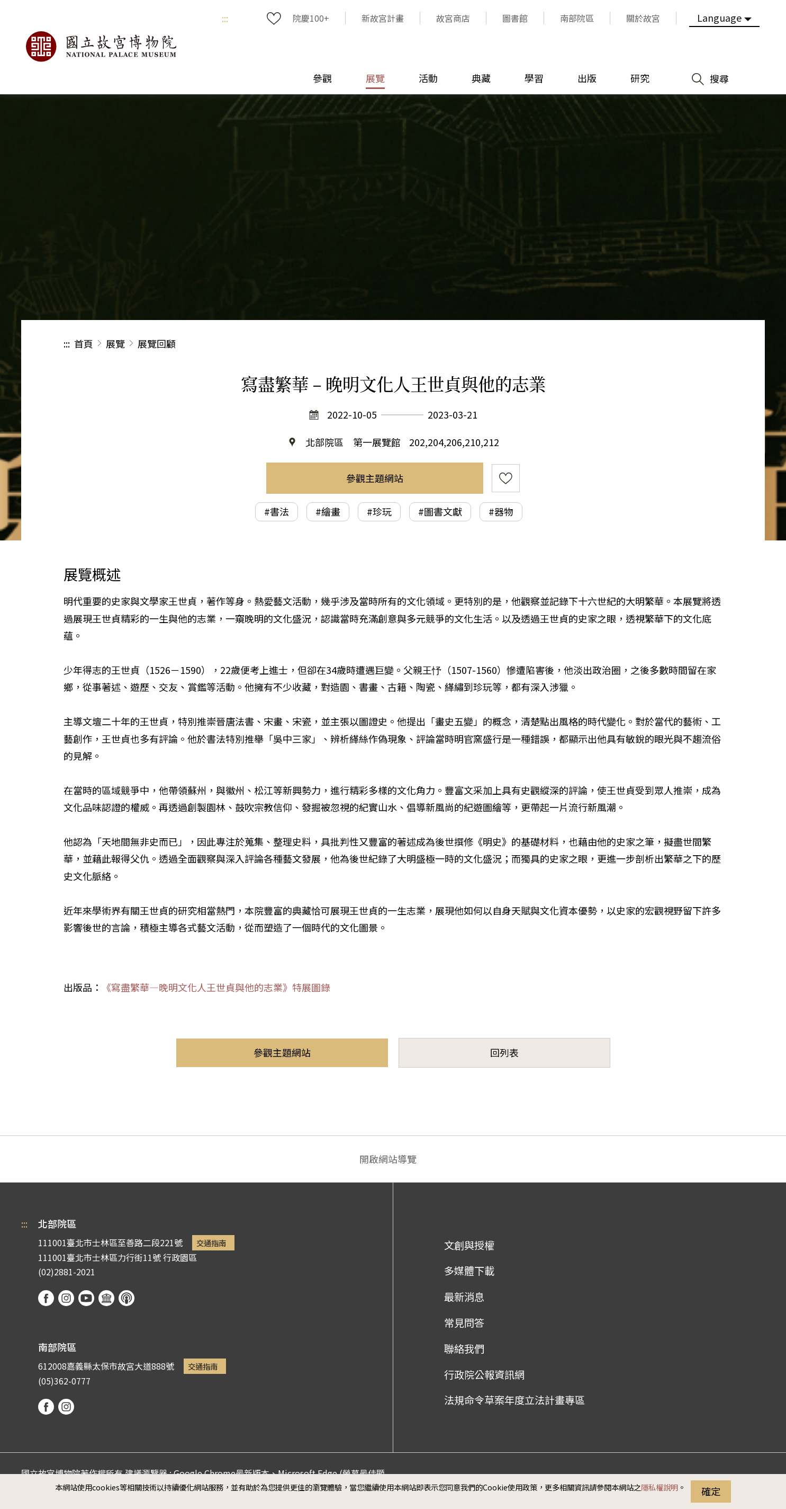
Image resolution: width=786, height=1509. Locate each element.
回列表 (504, 1052)
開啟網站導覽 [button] (388, 1159)
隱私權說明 (659, 1487)
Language (719, 17)
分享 (607, 343)
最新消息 (464, 1296)
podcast (126, 1298)
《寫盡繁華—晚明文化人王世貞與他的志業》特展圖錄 (216, 987)
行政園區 (180, 1257)
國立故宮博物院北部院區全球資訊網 (100, 47)
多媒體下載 (469, 1270)
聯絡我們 (464, 1348)
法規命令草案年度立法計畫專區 (514, 1399)
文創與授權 (469, 1245)
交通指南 (211, 1242)
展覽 (115, 343)
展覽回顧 (157, 343)
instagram (66, 1298)
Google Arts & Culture (106, 1298)
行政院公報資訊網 (484, 1374)
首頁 (83, 343)
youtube (86, 1298)
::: (225, 18)
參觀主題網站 (374, 478)
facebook (46, 1298)
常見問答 (464, 1322)
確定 (710, 1491)
